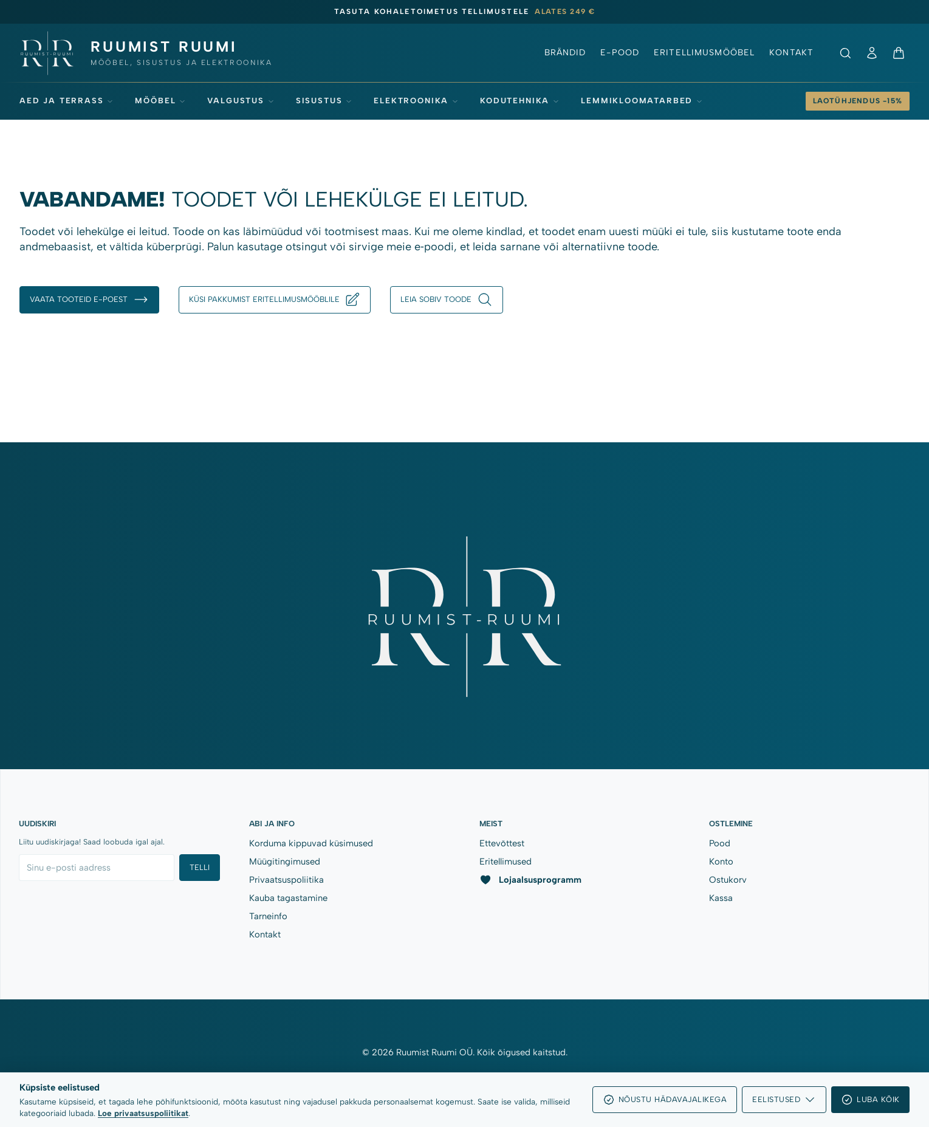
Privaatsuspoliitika (286, 879)
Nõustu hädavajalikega (665, 1100)
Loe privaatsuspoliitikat (143, 1113)
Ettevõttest (501, 843)
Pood (719, 843)
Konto (721, 861)
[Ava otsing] (845, 53)
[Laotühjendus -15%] (858, 101)
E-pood (619, 52)
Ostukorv (728, 879)
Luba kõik (870, 1100)
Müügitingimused (284, 861)
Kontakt (791, 52)
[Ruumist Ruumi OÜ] (145, 53)
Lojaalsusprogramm (530, 880)
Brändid (565, 52)
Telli (200, 867)
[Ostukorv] (898, 53)
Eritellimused (505, 861)
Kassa (721, 897)
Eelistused (784, 1100)
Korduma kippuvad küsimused (311, 843)
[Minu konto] (872, 53)
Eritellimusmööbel (704, 52)
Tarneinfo (268, 916)
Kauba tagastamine (288, 897)
